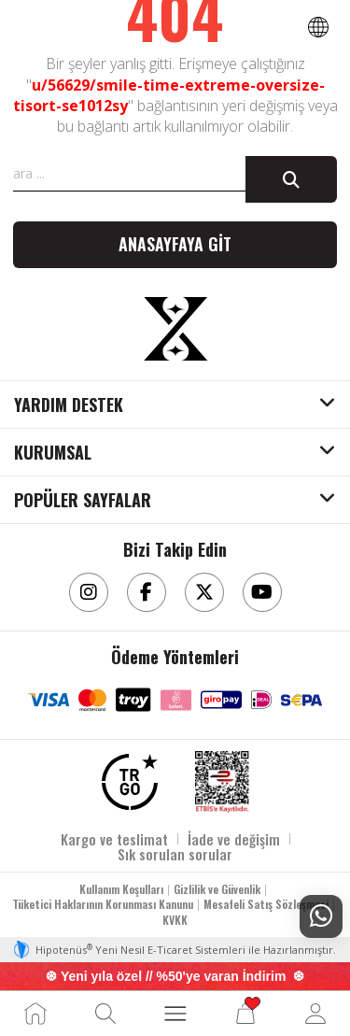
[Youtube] (262, 592)
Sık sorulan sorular (175, 854)
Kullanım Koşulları (121, 889)
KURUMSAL (52, 453)
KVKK (175, 920)
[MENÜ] (175, 1013)
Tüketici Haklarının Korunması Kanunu (102, 904)
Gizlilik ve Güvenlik (217, 889)
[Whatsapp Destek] (321, 916)
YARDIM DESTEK (68, 405)
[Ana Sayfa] (35, 1013)
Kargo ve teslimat (114, 839)
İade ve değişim (234, 839)
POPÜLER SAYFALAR (82, 500)
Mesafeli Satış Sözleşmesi (266, 904)
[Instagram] (88, 592)
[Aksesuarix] (175, 329)
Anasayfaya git (175, 244)
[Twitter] (204, 592)
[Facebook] (146, 592)
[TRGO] (130, 782)
